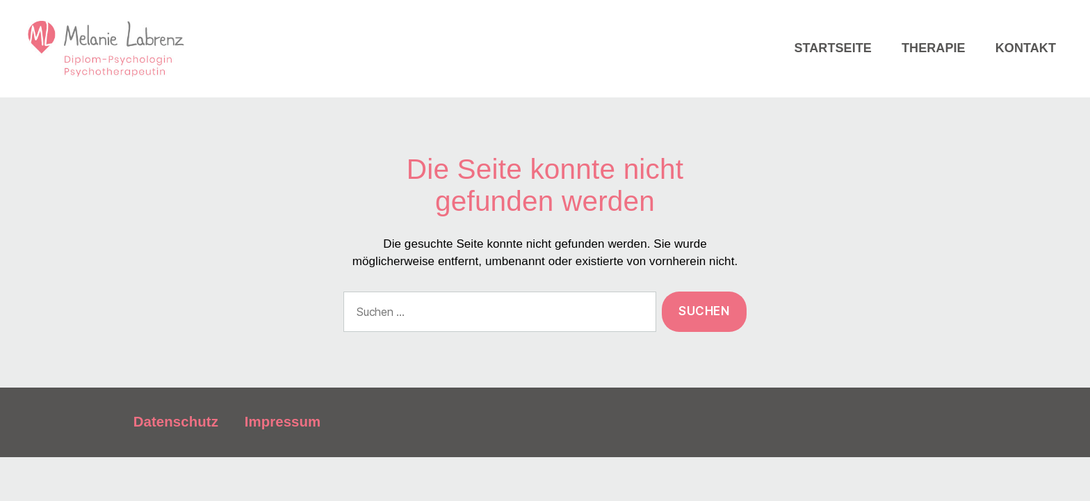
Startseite (833, 65)
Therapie (934, 65)
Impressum (283, 455)
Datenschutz (175, 455)
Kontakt (1025, 65)
